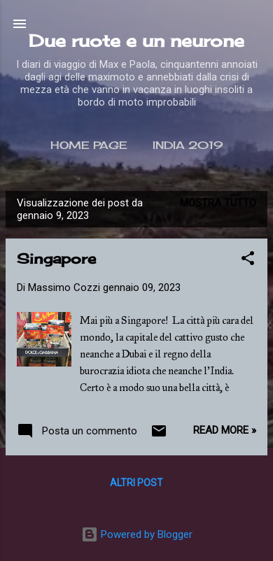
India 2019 (188, 145)
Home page (88, 145)
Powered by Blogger (136, 534)
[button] (247, 260)
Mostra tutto (218, 203)
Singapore (56, 258)
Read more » (224, 430)
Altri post (136, 482)
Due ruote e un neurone (136, 40)
